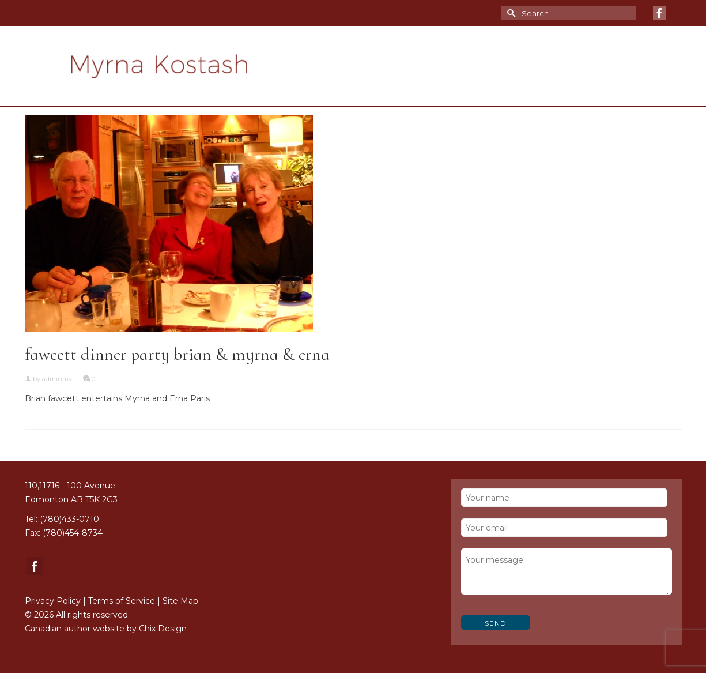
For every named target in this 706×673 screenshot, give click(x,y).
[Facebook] (659, 13)
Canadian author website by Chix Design (106, 628)
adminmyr (58, 379)
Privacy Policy (53, 601)
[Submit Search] (510, 13)
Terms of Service (121, 601)
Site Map (180, 601)
